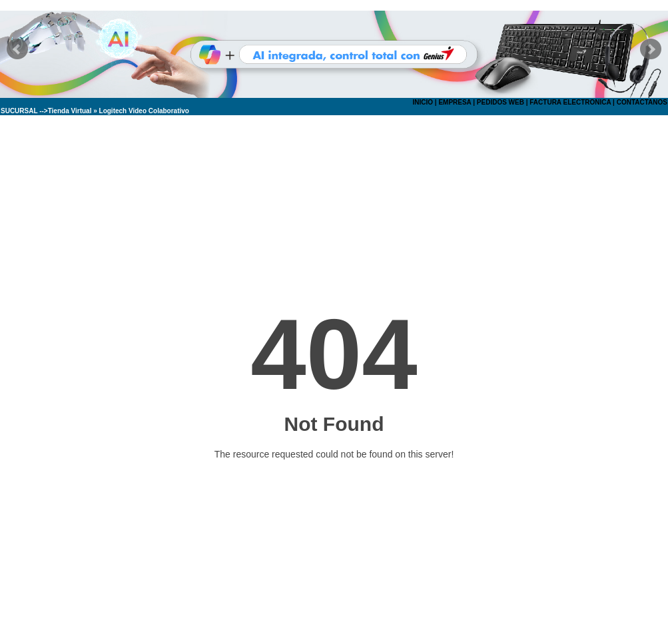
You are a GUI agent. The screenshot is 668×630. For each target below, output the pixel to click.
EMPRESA (454, 102)
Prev (17, 49)
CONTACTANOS (642, 102)
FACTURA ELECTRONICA (570, 102)
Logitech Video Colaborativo (144, 111)
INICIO (422, 102)
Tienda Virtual (70, 111)
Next (650, 49)
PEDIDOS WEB (500, 102)
